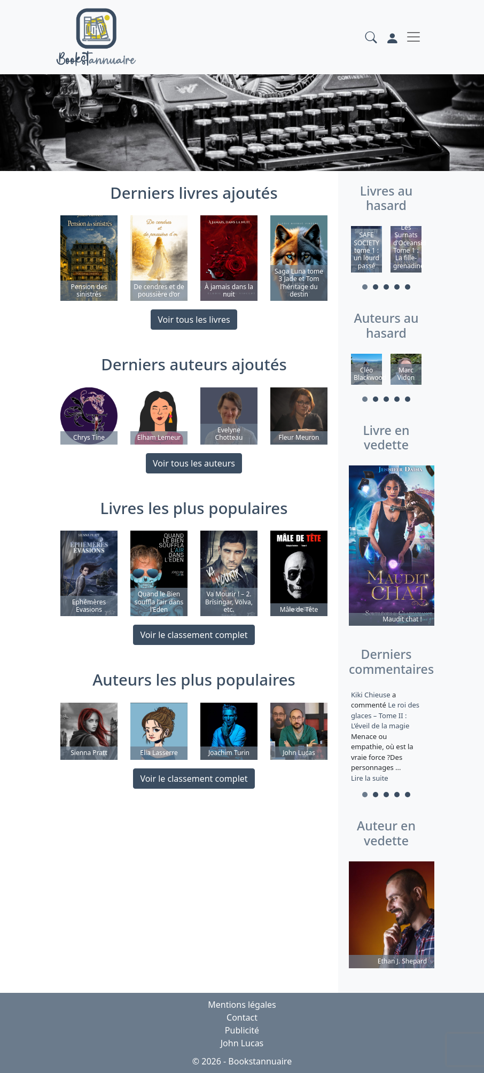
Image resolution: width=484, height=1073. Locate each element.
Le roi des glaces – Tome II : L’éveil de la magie (385, 715)
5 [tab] (407, 287)
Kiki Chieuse (371, 694)
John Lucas (242, 1043)
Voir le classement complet (193, 635)
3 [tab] (386, 287)
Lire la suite (369, 778)
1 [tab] (365, 287)
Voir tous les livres (194, 319)
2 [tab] (375, 287)
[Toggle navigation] (413, 37)
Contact (242, 1017)
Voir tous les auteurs (194, 463)
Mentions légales (242, 1004)
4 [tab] (397, 287)
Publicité (242, 1030)
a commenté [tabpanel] (386, 736)
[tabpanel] (366, 251)
